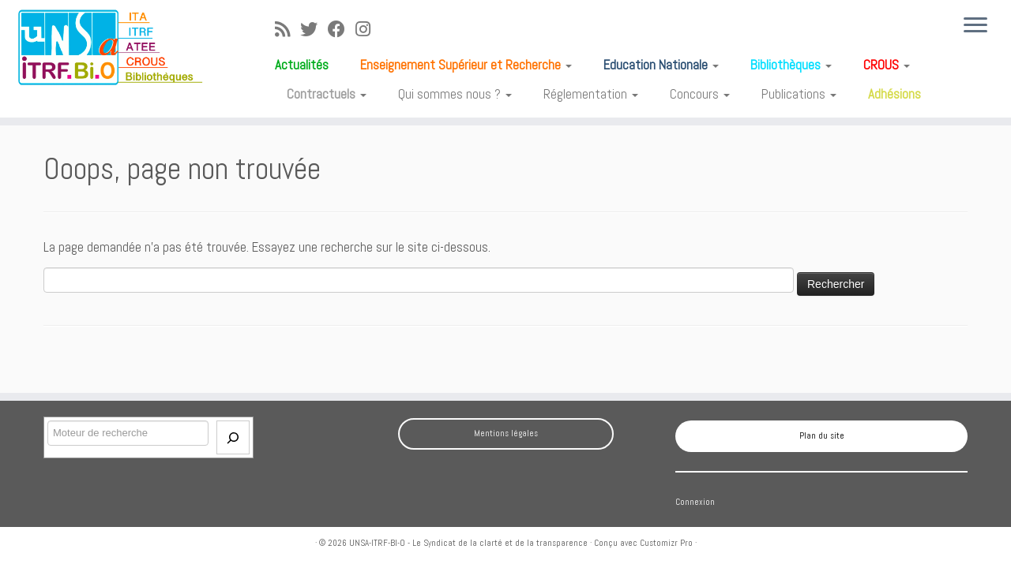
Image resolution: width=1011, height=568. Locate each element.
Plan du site (821, 435)
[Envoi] (233, 437)
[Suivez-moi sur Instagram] (368, 29)
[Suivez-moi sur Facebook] (341, 29)
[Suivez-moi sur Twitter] (314, 29)
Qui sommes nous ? (455, 94)
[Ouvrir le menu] (975, 26)
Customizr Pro (666, 542)
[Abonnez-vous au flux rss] (287, 29)
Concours (700, 94)
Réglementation (590, 94)
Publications (798, 94)
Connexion (695, 501)
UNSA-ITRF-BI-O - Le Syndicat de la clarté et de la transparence (468, 542)
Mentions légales (506, 433)
